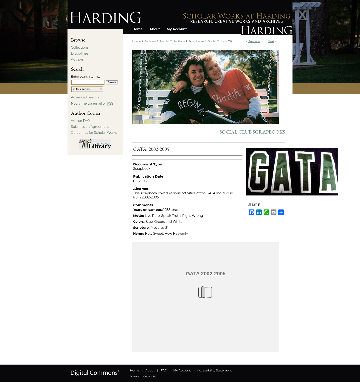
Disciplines (79, 53)
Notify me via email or (92, 103)
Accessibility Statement (214, 370)
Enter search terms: (85, 76)
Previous (254, 41)
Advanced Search (85, 97)
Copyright (149, 376)
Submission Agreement (90, 127)
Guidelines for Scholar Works (94, 133)
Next (271, 41)
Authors (77, 59)
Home (136, 41)
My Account (182, 370)
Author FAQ (80, 121)
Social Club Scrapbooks (252, 131)
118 (230, 41)
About (150, 370)
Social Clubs (216, 41)
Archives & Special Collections (164, 41)
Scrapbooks (196, 41)
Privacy (134, 376)
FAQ (164, 370)
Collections (80, 47)
